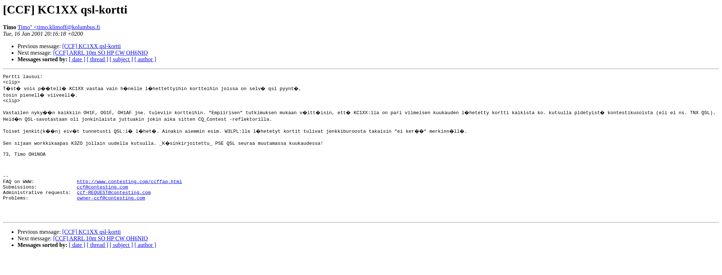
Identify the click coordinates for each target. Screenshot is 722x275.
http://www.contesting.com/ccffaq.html (129, 195)
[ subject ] (121, 59)
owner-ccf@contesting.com (111, 215)
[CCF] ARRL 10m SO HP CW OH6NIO (100, 53)
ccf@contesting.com (102, 202)
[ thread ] (97, 59)
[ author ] (145, 59)
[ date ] (77, 59)
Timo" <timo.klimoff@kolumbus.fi (58, 27)
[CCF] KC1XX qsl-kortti (91, 46)
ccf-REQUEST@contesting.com (114, 208)
